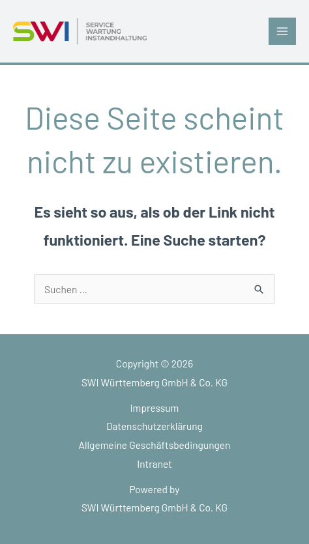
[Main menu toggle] (282, 31)
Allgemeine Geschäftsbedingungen (155, 444)
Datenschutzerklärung (154, 426)
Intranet (154, 463)
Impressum (154, 407)
